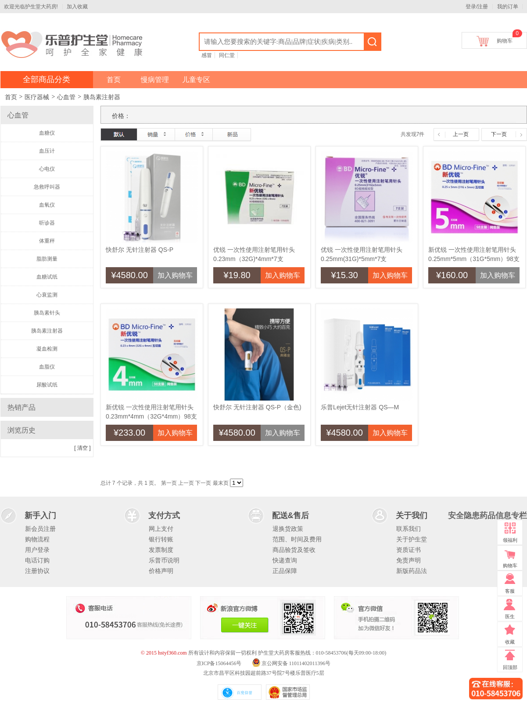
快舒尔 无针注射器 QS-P (139, 249)
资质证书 (408, 549)
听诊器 (47, 223)
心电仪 (47, 169)
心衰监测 (46, 295)
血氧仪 (47, 205)
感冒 (206, 55)
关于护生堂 (411, 539)
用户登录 (37, 549)
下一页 (499, 134)
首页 (114, 79)
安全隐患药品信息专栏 (487, 515)
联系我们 (408, 528)
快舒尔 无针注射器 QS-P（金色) (257, 407)
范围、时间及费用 (297, 539)
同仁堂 (227, 55)
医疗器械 (37, 96)
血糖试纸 (46, 277)
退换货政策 (287, 528)
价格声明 (161, 570)
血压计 (47, 151)
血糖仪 (47, 133)
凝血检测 (46, 349)
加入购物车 (175, 275)
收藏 (510, 641)
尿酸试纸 (46, 385)
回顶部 (510, 667)
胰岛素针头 (47, 313)
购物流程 (37, 539)
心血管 (66, 96)
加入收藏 (77, 7)
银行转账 (161, 539)
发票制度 (161, 549)
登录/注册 (477, 7)
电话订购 (37, 560)
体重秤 (47, 241)
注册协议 (37, 570)
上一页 (461, 134)
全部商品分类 (46, 79)
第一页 (169, 483)
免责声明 (408, 560)
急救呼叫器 (47, 187)
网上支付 (161, 528)
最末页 (221, 483)
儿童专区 (196, 79)
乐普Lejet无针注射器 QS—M (360, 407)
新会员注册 (40, 528)
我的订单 (507, 7)
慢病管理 (155, 79)
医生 (510, 616)
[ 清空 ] (82, 448)
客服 (510, 591)
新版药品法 (411, 570)
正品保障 (284, 570)
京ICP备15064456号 (219, 663)
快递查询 (284, 560)
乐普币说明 (164, 560)
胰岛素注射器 (101, 96)
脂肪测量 (46, 259)
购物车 (505, 39)
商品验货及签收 (293, 549)
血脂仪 (47, 367)
